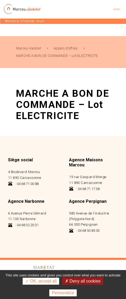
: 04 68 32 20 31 (23, 225)
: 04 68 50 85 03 (84, 231)
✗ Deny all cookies (83, 281)
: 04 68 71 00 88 (23, 184)
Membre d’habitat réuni (25, 21)
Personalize (63, 292)
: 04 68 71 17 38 (84, 189)
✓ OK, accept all (40, 281)
